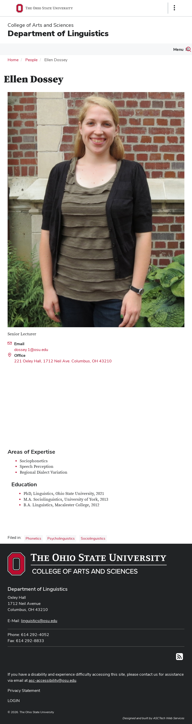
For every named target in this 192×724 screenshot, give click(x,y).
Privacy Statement (24, 690)
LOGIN (14, 700)
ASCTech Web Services (168, 718)
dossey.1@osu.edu (31, 349)
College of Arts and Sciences (41, 25)
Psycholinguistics (61, 538)
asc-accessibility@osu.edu (52, 680)
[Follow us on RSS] (179, 658)
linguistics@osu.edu (39, 620)
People (31, 59)
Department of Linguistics (58, 33)
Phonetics (33, 538)
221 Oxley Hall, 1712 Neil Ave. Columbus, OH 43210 (63, 361)
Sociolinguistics (93, 538)
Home (13, 59)
